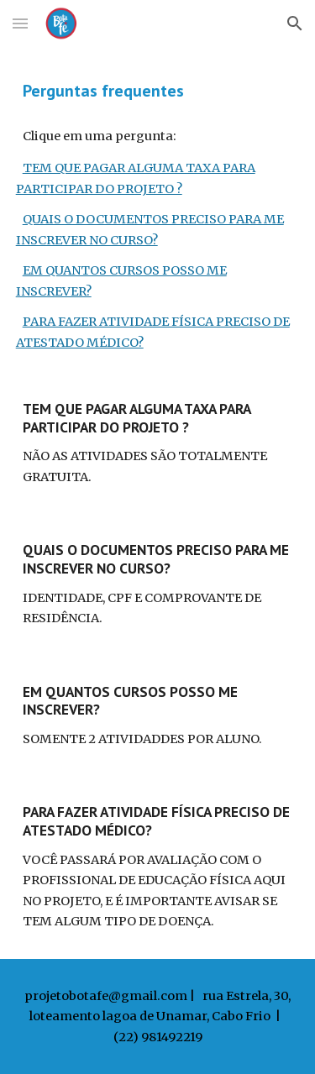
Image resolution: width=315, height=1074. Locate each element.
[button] (20, 23)
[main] (158, 90)
